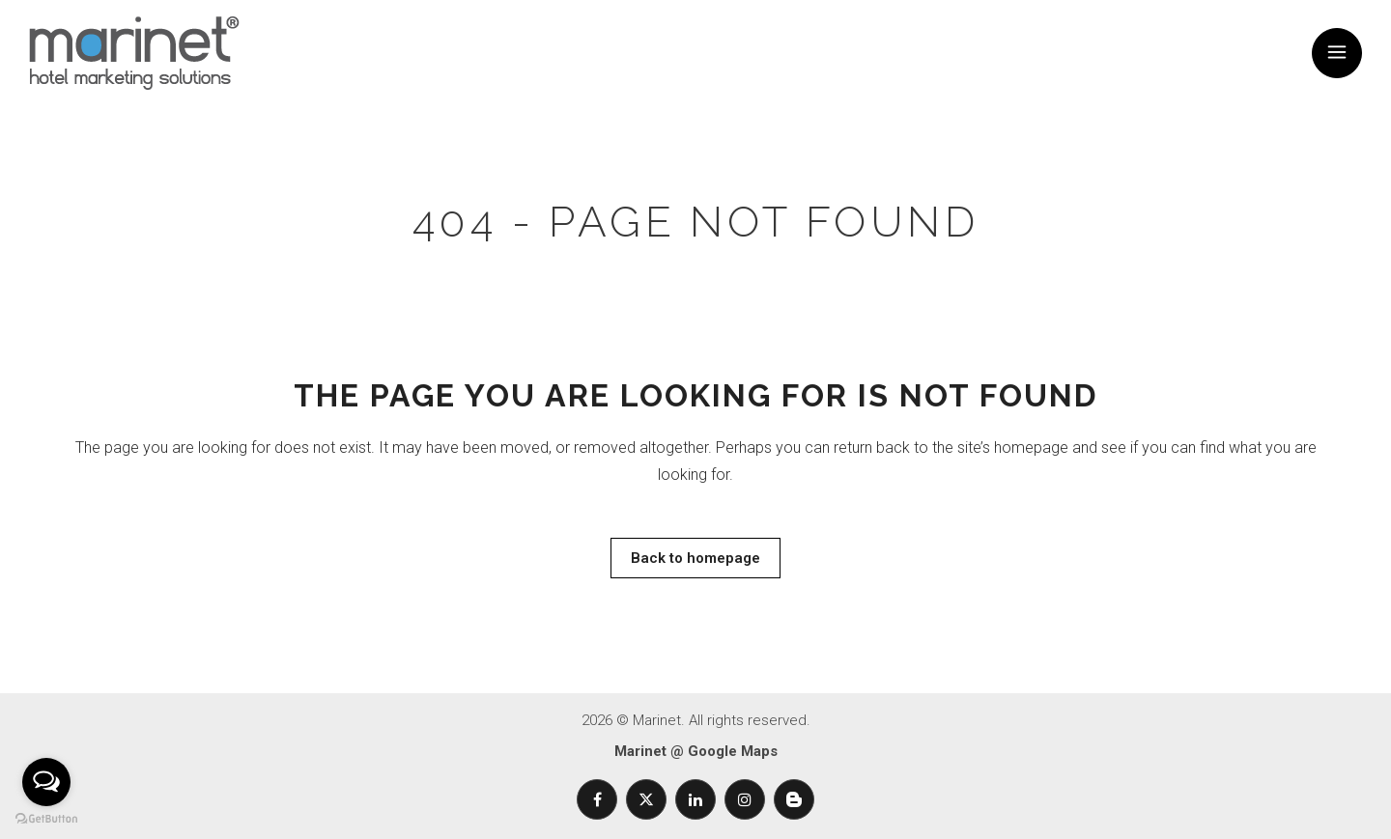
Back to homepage (695, 558)
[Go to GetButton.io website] (46, 819)
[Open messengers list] (46, 782)
